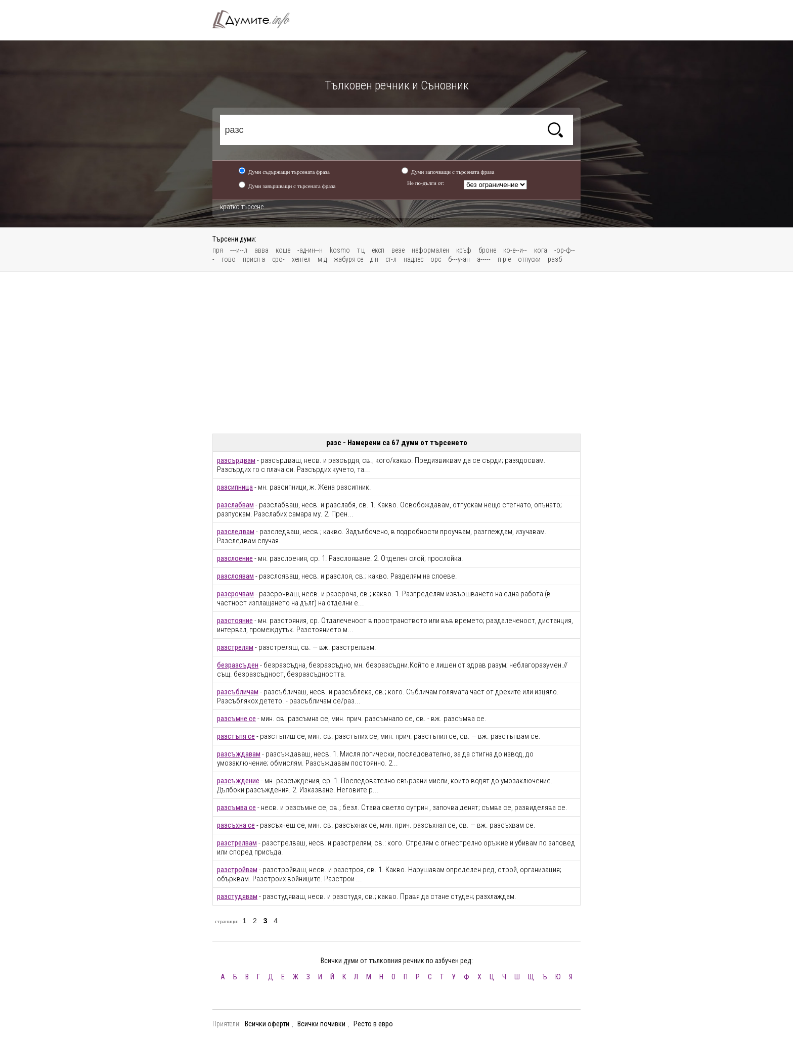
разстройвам (237, 869)
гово (229, 259)
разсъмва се (236, 807)
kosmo (340, 250)
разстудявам (237, 896)
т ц (361, 250)
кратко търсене (241, 207)
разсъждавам (238, 753)
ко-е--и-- (515, 250)
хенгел (301, 259)
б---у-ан (459, 259)
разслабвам (235, 504)
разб (555, 259)
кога (540, 250)
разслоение (235, 558)
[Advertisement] (396, 352)
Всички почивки (321, 1024)
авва (261, 250)
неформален (430, 250)
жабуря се (348, 259)
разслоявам (235, 576)
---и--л (238, 250)
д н (374, 259)
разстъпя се (236, 736)
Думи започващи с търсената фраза (453, 172)
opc (435, 259)
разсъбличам (237, 691)
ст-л (390, 259)
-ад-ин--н (310, 250)
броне (487, 250)
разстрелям (235, 647)
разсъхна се (236, 825)
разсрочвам (235, 593)
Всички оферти (267, 1024)
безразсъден (237, 665)
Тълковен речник (256, 19)
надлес (413, 259)
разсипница (235, 487)
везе (398, 250)
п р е (504, 259)
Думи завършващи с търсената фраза (292, 186)
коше (283, 250)
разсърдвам (236, 460)
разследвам (235, 531)
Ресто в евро (373, 1024)
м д (322, 259)
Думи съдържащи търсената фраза (289, 172)
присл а (254, 259)
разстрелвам (237, 842)
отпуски (529, 259)
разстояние (235, 620)
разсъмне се (236, 718)
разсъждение (238, 780)
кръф (463, 250)
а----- (484, 259)
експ (378, 250)
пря (217, 250)
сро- (278, 259)
